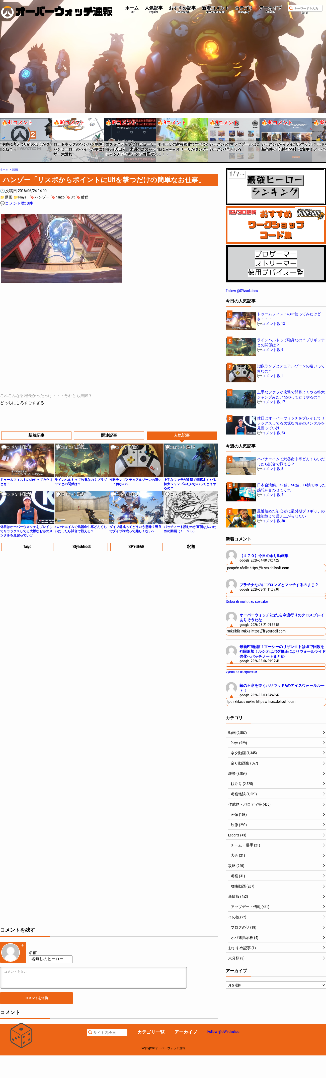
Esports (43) (237, 835)
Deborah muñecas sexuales (247, 601)
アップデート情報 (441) (250, 907)
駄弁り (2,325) (242, 784)
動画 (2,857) (237, 732)
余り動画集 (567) (244, 763)
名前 (33, 952)
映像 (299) (239, 825)
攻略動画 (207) (242, 886)
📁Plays (20, 197)
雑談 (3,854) (237, 773)
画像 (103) (239, 814)
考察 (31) (238, 876)
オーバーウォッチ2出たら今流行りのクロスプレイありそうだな (281, 617)
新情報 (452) (238, 896)
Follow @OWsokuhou (242, 290)
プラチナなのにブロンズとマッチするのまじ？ (278, 585)
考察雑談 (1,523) (244, 794)
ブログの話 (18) (243, 927)
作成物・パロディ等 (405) (249, 804)
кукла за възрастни (241, 672)
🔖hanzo (58, 197)
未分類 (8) (236, 958)
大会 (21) (238, 855)
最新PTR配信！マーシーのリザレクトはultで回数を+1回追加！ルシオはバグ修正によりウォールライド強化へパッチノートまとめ (282, 651)
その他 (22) (237, 917)
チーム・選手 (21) (245, 845)
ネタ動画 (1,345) (244, 753)
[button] (3, 138)
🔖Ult (70, 197)
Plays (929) (239, 743)
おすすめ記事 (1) (242, 948)
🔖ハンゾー (40, 197)
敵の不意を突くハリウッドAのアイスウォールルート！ (281, 688)
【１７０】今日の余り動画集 (263, 556)
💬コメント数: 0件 (16, 203)
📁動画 (6, 197)
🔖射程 (82, 197)
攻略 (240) (236, 866)
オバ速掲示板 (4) (244, 937)
